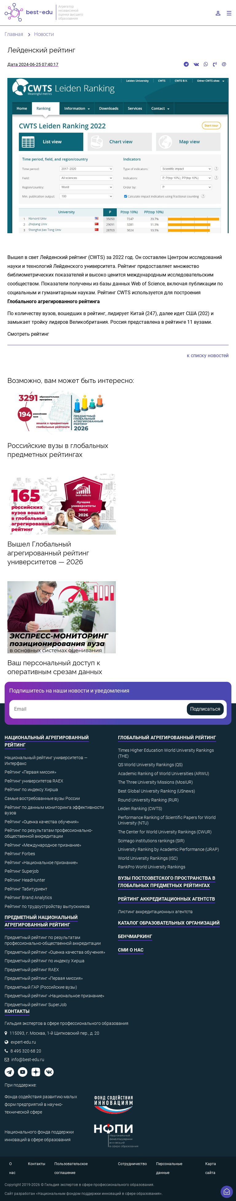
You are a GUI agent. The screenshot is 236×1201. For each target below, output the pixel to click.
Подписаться (205, 709)
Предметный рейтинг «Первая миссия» (44, 978)
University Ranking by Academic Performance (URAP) (168, 849)
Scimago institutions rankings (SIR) (151, 840)
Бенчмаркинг (135, 936)
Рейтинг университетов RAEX (34, 780)
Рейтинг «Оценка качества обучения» (42, 821)
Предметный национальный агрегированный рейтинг (41, 921)
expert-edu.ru (23, 1042)
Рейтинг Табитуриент (26, 888)
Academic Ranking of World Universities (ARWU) (163, 773)
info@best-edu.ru (27, 1059)
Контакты (36, 1164)
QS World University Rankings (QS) (150, 764)
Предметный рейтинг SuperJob (36, 1004)
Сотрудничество (132, 1164)
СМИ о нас (131, 950)
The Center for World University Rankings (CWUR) (165, 831)
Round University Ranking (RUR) (148, 799)
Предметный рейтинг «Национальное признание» (54, 995)
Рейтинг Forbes (20, 853)
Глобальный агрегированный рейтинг (167, 737)
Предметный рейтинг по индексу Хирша (45, 960)
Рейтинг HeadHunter (25, 880)
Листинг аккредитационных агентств (155, 911)
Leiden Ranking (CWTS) (140, 808)
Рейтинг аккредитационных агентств (166, 899)
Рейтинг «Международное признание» (43, 845)
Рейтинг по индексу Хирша (31, 789)
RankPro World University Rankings (151, 866)
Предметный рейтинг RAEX (32, 969)
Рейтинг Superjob (22, 871)
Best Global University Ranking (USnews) (156, 791)
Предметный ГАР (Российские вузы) (41, 987)
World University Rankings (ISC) (148, 858)
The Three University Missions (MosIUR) (155, 782)
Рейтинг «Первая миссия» (30, 772)
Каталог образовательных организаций (169, 923)
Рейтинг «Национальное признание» (41, 862)
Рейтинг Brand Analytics (28, 897)
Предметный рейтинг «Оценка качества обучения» (55, 952)
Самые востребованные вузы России (42, 798)
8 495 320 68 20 (25, 1050)
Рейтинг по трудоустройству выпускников (47, 906)
